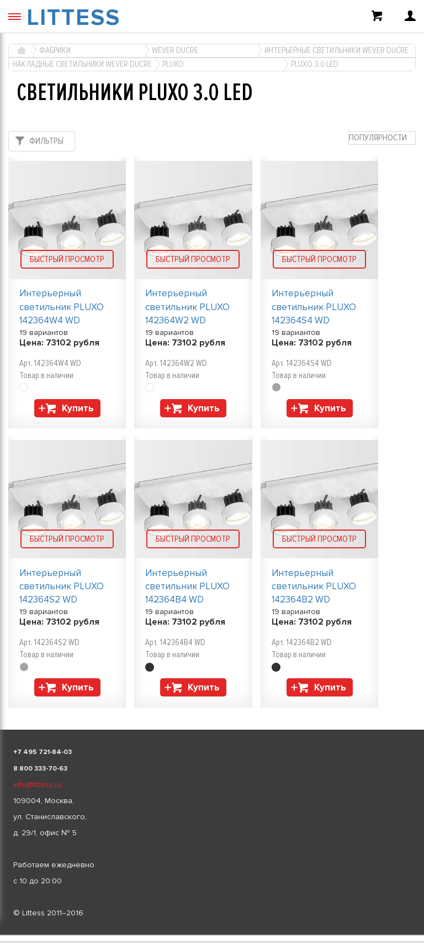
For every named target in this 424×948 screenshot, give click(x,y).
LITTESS (73, 18)
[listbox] (212, 935)
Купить (78, 408)
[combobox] (382, 138)
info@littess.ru (37, 784)
